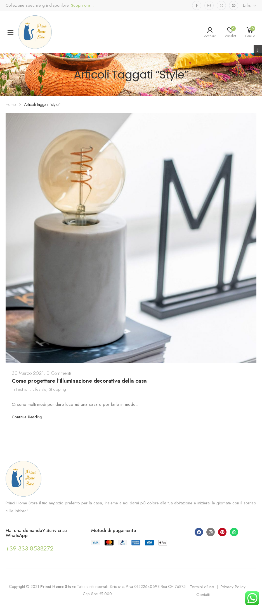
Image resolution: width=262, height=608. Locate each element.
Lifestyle (39, 389)
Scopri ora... (82, 5)
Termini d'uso (202, 587)
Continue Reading (27, 417)
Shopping (57, 389)
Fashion (23, 389)
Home (11, 104)
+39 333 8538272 (29, 548)
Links (247, 5)
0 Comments (59, 373)
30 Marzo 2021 (28, 373)
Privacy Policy (233, 587)
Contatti (203, 595)
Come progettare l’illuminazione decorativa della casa (79, 381)
